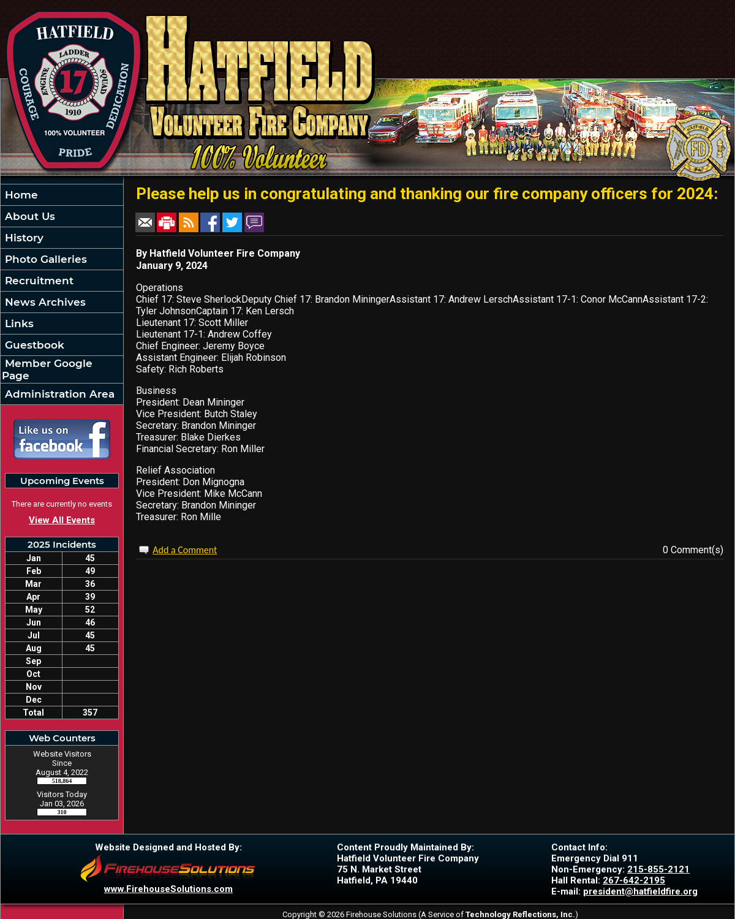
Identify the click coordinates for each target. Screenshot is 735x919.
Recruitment (38, 280)
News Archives (44, 302)
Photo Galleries (44, 259)
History (22, 238)
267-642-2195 (634, 880)
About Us (28, 216)
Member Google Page (47, 369)
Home (20, 195)
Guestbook (33, 345)
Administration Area (58, 394)
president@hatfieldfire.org (640, 891)
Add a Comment (185, 550)
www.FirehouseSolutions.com (168, 888)
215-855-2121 (658, 869)
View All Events (62, 520)
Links (18, 323)
